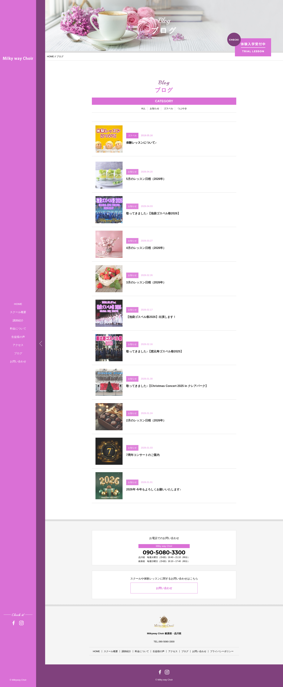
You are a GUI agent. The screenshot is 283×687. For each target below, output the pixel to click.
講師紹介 (18, 320)
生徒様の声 (18, 336)
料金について (18, 328)
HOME (18, 303)
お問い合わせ (18, 361)
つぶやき (182, 108)
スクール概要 (18, 312)
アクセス (18, 344)
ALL (143, 108)
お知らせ (154, 108)
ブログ (18, 353)
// (55, 56)
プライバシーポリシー (222, 651)
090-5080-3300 (164, 552)
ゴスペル (168, 108)
